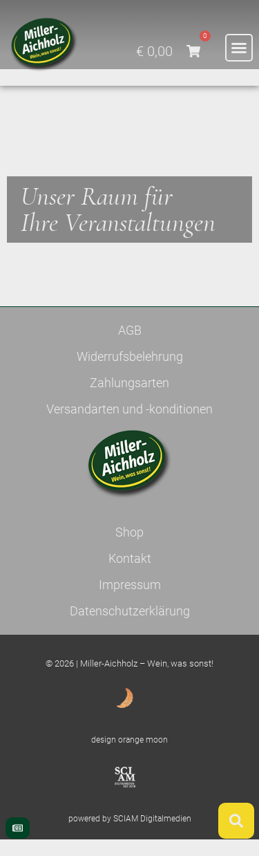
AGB (130, 346)
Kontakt (129, 575)
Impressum (130, 601)
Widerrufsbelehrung (130, 373)
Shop (129, 548)
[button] (239, 48)
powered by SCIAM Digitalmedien (129, 836)
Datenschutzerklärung (130, 627)
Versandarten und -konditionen (129, 425)
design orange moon (129, 756)
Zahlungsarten (129, 399)
